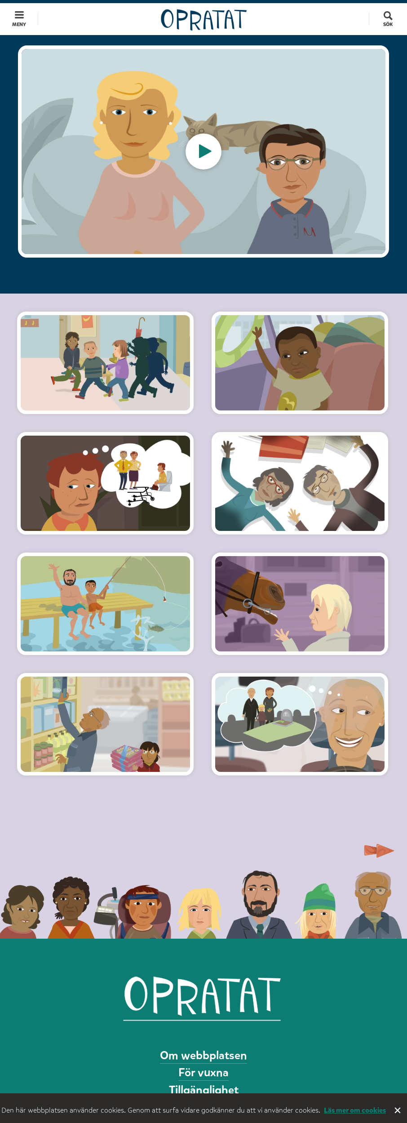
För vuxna (203, 1072)
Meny (19, 24)
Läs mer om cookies (355, 1110)
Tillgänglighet (204, 1090)
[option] (203, 151)
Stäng (398, 1111)
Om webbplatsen (203, 1055)
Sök (388, 24)
